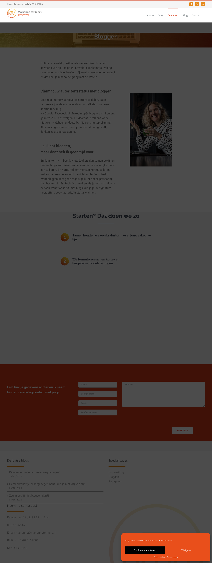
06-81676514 (37, 4)
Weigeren (186, 550)
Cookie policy (159, 557)
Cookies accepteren (145, 550)
